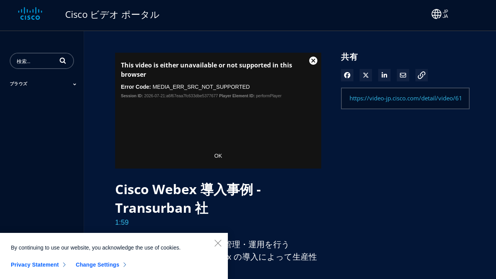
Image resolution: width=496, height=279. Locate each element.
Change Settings (97, 267)
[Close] (218, 246)
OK (218, 156)
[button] (63, 60)
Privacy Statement (35, 267)
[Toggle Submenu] (75, 84)
